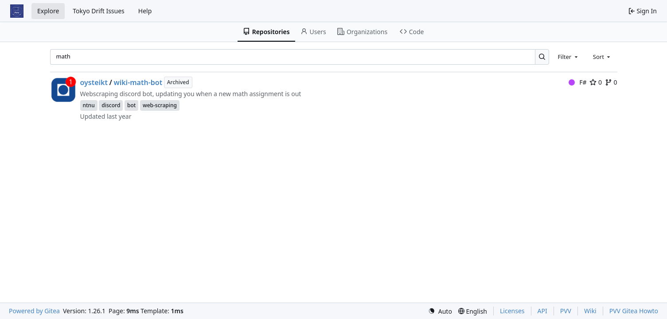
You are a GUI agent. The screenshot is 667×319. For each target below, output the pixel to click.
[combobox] (568, 56)
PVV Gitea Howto (633, 311)
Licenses (512, 311)
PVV (565, 311)
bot (131, 105)
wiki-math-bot (137, 82)
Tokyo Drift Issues (99, 11)
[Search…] (542, 57)
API (542, 311)
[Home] (16, 11)
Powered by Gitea (34, 311)
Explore (48, 11)
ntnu (89, 105)
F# (578, 82)
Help (145, 11)
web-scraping (160, 105)
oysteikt (94, 82)
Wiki (590, 311)
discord (110, 105)
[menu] (440, 311)
